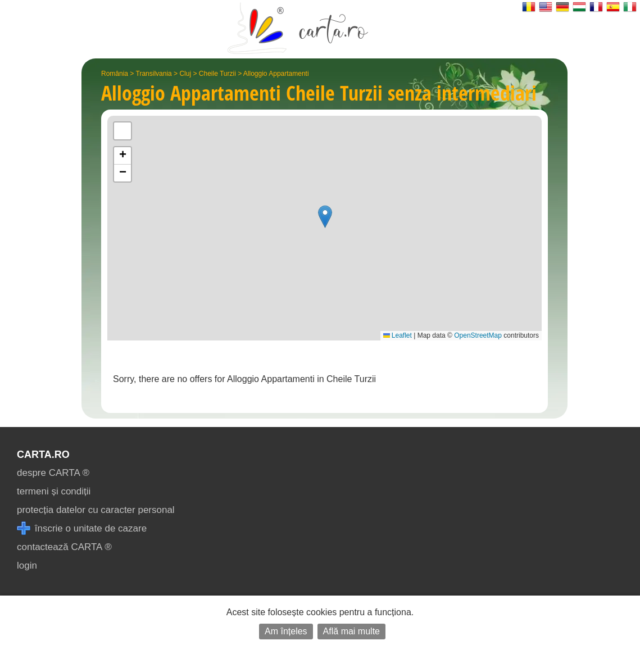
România (114, 74)
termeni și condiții (53, 491)
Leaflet (397, 335)
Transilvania (154, 74)
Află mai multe (351, 631)
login (27, 565)
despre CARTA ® (53, 472)
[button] (325, 216)
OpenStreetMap (478, 335)
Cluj (185, 74)
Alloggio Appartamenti (276, 74)
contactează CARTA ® (64, 547)
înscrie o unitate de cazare (82, 528)
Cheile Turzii (217, 74)
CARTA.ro (43, 454)
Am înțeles (286, 631)
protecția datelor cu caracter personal (96, 510)
